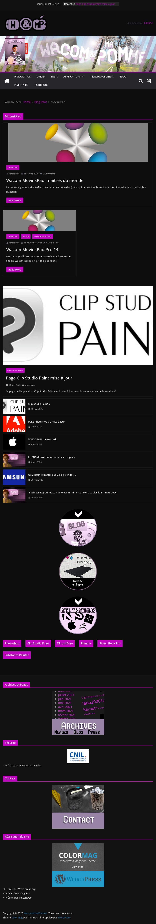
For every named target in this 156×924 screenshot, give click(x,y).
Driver (41, 76)
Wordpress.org (27, 889)
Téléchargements (102, 76)
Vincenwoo (14, 173)
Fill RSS (148, 23)
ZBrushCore (65, 643)
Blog (122, 76)
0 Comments (47, 173)
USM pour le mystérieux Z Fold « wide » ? (52, 474)
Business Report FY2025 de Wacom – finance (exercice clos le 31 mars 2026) (72, 492)
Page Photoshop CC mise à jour (46, 421)
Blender (86, 643)
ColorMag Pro (21, 893)
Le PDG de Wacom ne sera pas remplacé (51, 457)
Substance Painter (17, 655)
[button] (83, 76)
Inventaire (21, 85)
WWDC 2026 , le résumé (42, 439)
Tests (54, 76)
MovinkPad (13, 167)
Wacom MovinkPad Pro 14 (32, 249)
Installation (22, 76)
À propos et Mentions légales (25, 765)
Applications (72, 76)
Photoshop (12, 643)
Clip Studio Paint (15, 370)
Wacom (25, 236)
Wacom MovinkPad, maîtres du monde (44, 180)
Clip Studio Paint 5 (39, 404)
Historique (41, 85)
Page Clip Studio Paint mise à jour (95, 4)
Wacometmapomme (43, 236)
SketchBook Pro (110, 643)
